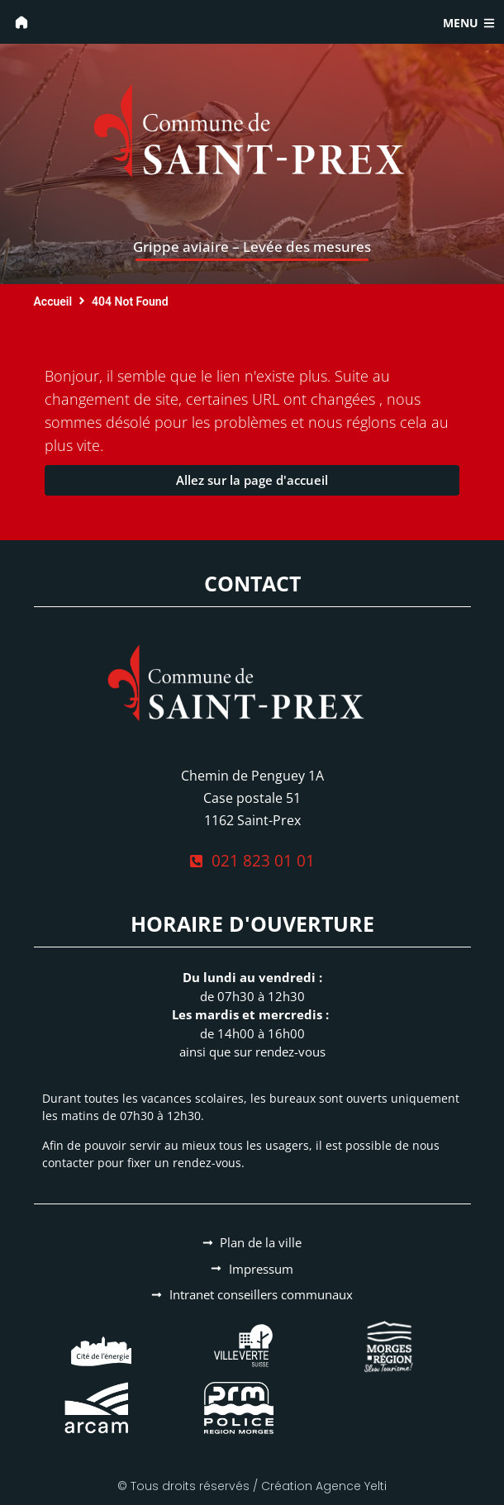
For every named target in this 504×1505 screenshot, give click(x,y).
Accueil (53, 301)
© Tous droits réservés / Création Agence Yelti (252, 1486)
